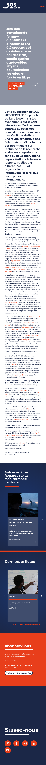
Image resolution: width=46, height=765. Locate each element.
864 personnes (22, 390)
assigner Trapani (34, 316)
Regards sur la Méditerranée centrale (16, 86)
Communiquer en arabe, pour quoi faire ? (21, 603)
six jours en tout (27, 327)
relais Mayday (19, 375)
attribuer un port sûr (16, 329)
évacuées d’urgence (32, 335)
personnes (8, 195)
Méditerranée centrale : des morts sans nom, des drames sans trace (21, 533)
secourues (8, 271)
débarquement (29, 323)
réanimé (13, 364)
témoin (29, 409)
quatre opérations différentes (15, 267)
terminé (7, 325)
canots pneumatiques (20, 419)
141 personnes (16, 261)
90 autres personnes (19, 269)
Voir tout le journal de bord (25, 624)
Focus (12, 596)
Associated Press (11, 302)
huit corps (22, 443)
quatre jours (25, 340)
